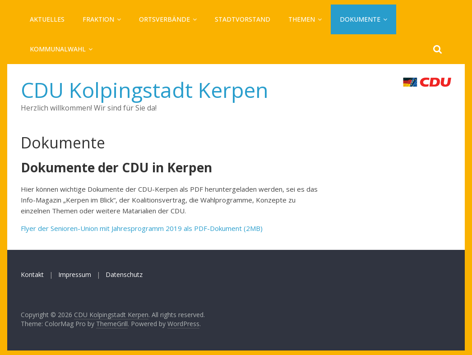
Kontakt (32, 274)
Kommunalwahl (58, 49)
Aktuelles (47, 19)
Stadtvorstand (242, 19)
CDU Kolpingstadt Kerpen (144, 90)
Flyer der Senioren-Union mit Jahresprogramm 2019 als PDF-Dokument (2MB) (142, 228)
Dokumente (360, 19)
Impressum (74, 274)
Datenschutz (124, 274)
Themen (301, 19)
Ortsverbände (164, 19)
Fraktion (98, 19)
